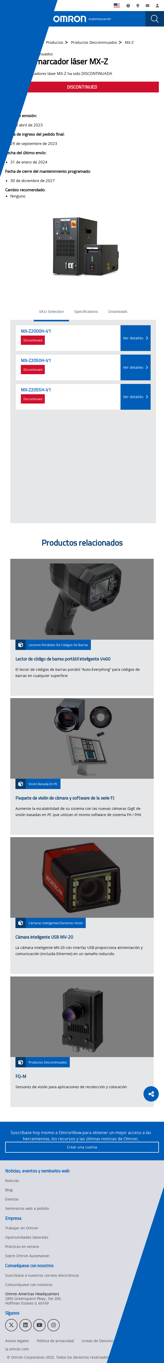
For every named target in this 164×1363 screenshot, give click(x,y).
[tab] (51, 313)
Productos (54, 42)
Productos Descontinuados (94, 42)
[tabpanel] (83, 421)
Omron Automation (21, 42)
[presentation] (9, 19)
